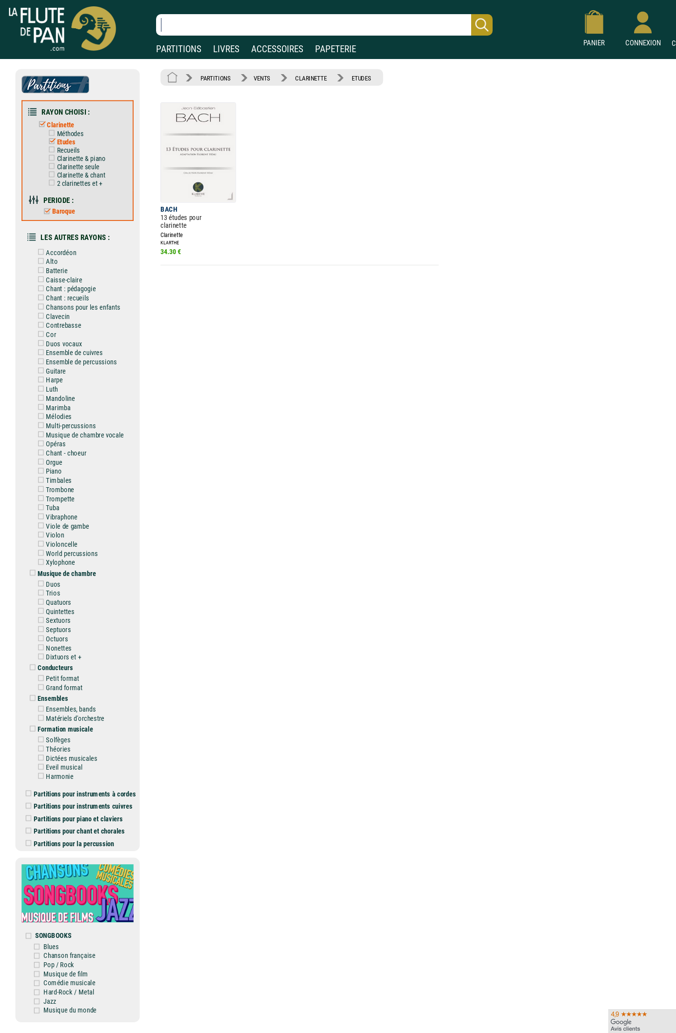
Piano (48, 471)
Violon (49, 535)
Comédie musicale (69, 983)
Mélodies (53, 417)
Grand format (58, 688)
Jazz (49, 1001)
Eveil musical (58, 767)
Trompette (54, 499)
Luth (46, 389)
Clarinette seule (72, 167)
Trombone (54, 489)
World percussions (66, 553)
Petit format (57, 679)
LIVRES (226, 49)
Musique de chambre (61, 573)
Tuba (47, 508)
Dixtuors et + (57, 657)
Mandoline (54, 398)
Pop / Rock (58, 964)
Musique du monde (70, 1010)
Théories (52, 749)
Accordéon (55, 252)
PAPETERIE (335, 49)
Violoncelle (56, 544)
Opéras (50, 444)
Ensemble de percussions (75, 362)
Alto (46, 262)
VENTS (262, 77)
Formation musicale (59, 729)
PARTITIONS (178, 49)
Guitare (50, 371)
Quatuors (53, 602)
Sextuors (52, 620)
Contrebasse (57, 325)
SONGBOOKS (53, 936)
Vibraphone (56, 517)
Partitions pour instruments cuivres (79, 806)
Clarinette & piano (75, 158)
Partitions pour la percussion (70, 843)
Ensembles (47, 699)
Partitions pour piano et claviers (74, 818)
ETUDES (361, 77)
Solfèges (52, 740)
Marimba (52, 407)
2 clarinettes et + (73, 183)
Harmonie (54, 776)
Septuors (52, 630)
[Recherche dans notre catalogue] (324, 25)
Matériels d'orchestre (69, 718)
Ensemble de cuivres (68, 353)
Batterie (51, 270)
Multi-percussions (65, 425)
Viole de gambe (61, 526)
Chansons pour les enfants (77, 307)
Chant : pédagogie (65, 289)
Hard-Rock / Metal (68, 992)
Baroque (57, 211)
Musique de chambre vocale (79, 435)
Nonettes (53, 648)
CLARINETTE (311, 77)
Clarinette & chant (75, 175)
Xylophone (54, 562)
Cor (45, 334)
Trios (47, 593)
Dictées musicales (66, 758)
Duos (47, 584)
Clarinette (54, 124)
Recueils (62, 150)
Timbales (53, 481)
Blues (51, 946)
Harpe (48, 380)
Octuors (51, 639)
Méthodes (64, 134)
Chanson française (69, 956)
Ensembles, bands (65, 709)
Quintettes (54, 611)
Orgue (48, 462)
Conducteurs (49, 668)
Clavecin (52, 316)
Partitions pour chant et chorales (75, 831)
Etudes (60, 142)
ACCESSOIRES (277, 49)
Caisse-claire (58, 280)
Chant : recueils (61, 298)
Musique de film (65, 974)
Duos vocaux (58, 343)
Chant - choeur (60, 453)
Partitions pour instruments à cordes (81, 794)
